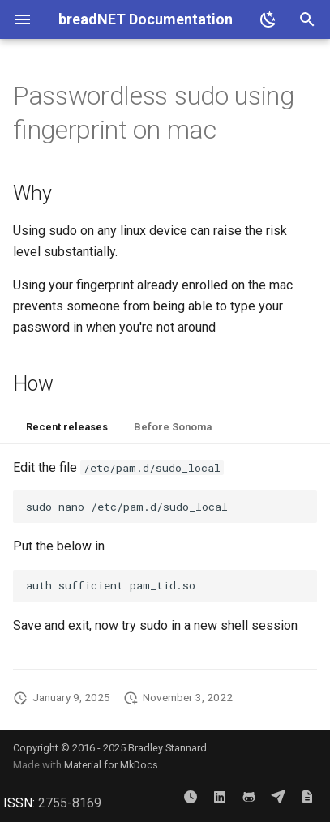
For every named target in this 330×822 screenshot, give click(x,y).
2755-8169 (69, 803)
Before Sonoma (173, 427)
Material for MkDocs (111, 765)
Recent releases (67, 427)
